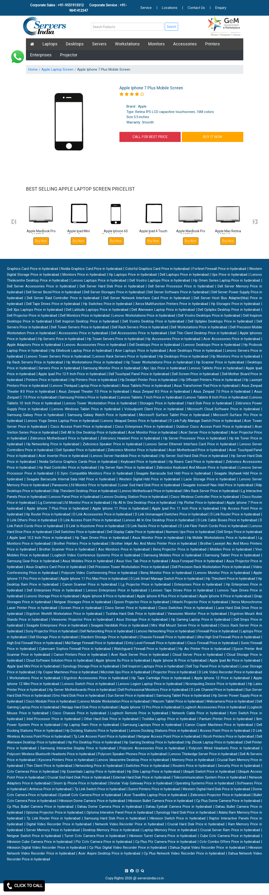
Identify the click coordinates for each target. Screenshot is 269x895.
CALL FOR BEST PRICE (150, 137)
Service (146, 8)
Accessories (185, 43)
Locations (169, 8)
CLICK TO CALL (24, 886)
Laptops (50, 43)
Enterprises (41, 54)
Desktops (75, 43)
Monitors (156, 43)
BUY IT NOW (212, 137)
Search (171, 26)
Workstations (127, 43)
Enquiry (220, 8)
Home (33, 69)
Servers (99, 43)
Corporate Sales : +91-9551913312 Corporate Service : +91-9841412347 (78, 8)
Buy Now (41, 241)
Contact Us (196, 8)
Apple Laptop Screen (57, 69)
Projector (68, 54)
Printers (212, 43)
